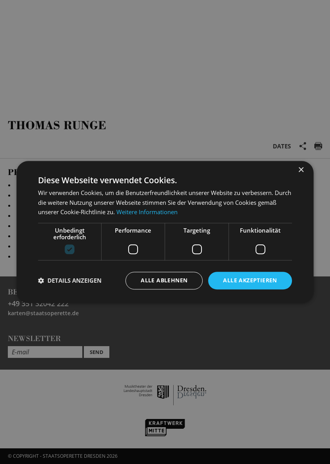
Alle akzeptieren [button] (250, 280)
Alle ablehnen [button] (164, 280)
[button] (70, 280)
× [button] (301, 170)
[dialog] (165, 232)
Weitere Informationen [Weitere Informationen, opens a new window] (147, 212)
